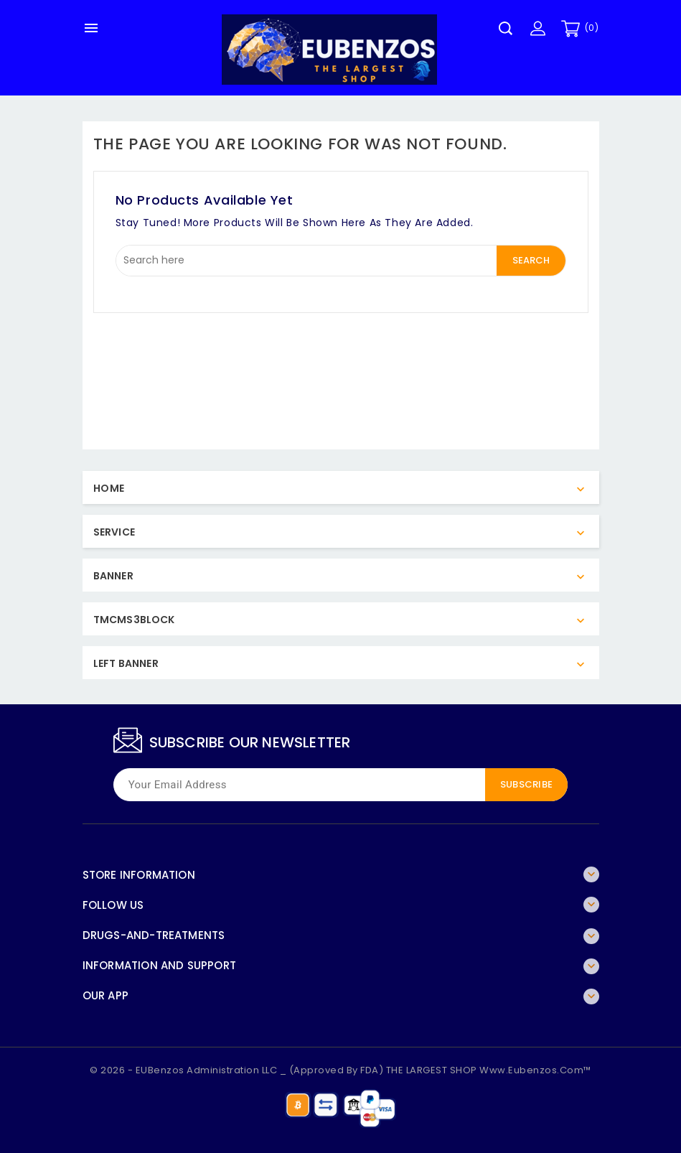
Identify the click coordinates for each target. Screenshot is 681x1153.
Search (531, 260)
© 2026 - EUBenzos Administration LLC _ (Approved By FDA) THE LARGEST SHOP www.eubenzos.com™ (340, 1070)
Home (109, 488)
